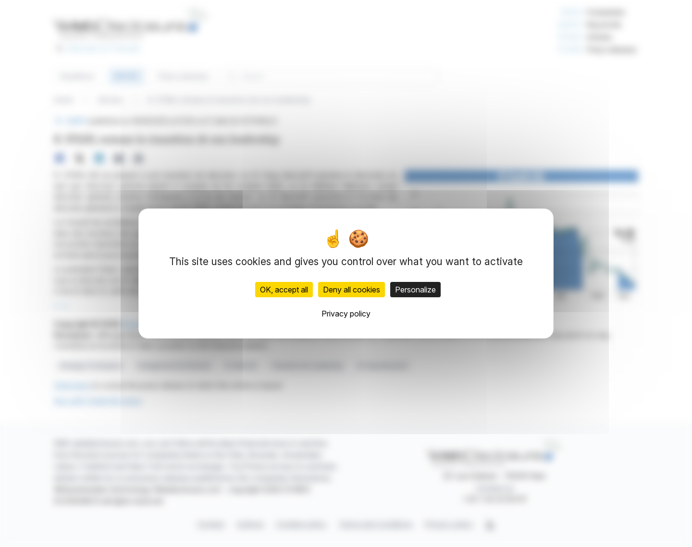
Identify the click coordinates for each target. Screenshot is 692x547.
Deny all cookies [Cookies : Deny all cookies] (351, 289)
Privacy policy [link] (346, 313)
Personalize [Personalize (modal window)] (415, 289)
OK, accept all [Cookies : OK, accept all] (284, 289)
